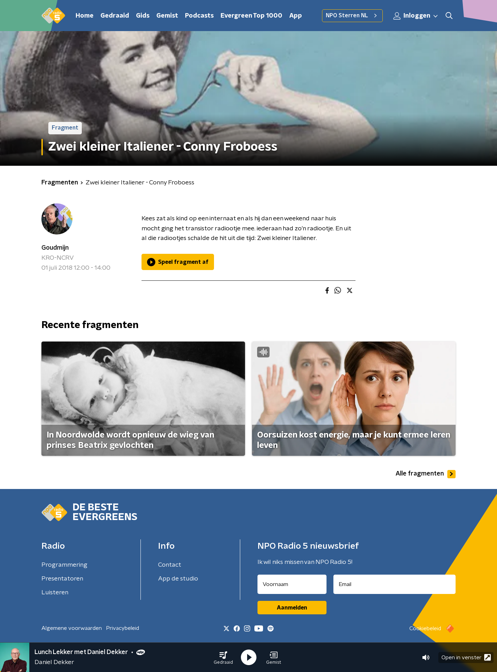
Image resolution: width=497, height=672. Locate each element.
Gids (142, 16)
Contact (169, 565)
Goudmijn (55, 248)
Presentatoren (62, 579)
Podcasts (199, 16)
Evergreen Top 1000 (251, 16)
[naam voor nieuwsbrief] (292, 584)
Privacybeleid (122, 628)
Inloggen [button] (416, 16)
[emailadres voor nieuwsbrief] (394, 584)
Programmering (64, 565)
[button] (223, 657)
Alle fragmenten (426, 474)
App (295, 16)
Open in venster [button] (466, 657)
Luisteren (54, 592)
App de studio (178, 579)
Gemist (167, 16)
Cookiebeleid (425, 628)
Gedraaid (114, 16)
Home (85, 16)
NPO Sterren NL (352, 15)
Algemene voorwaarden (71, 628)
